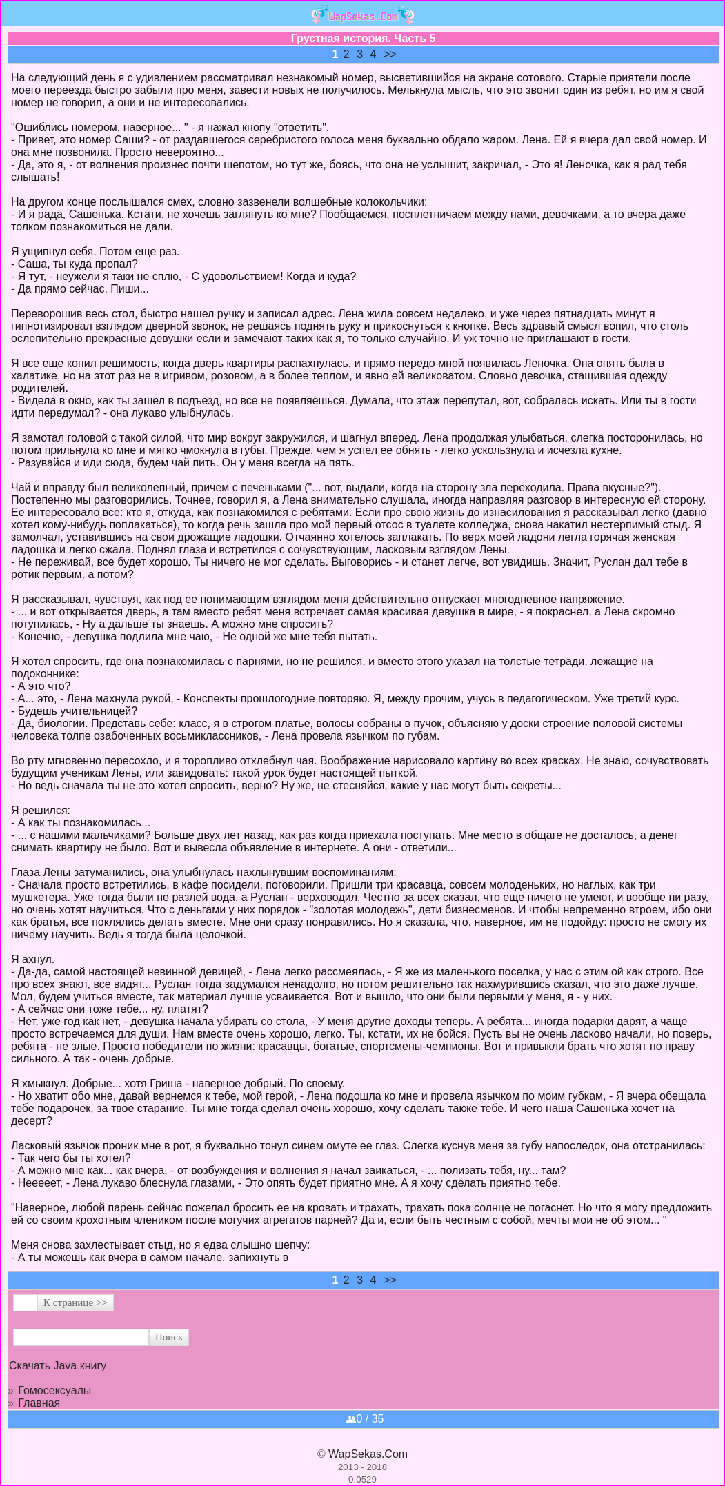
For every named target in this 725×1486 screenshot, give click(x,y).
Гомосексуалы (54, 1390)
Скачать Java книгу (57, 1365)
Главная (39, 1403)
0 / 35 (365, 1419)
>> (390, 54)
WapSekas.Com (368, 1454)
